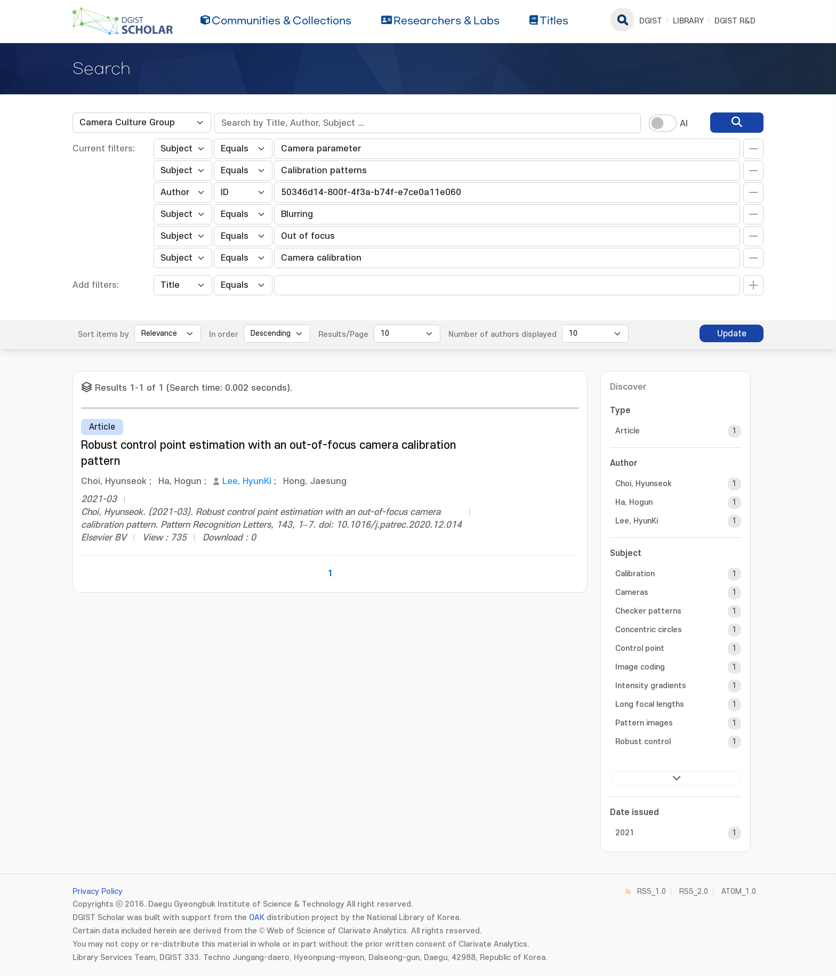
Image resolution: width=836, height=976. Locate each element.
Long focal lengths (649, 704)
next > (675, 778)
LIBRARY (688, 21)
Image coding (640, 667)
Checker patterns (648, 611)
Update (731, 333)
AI (684, 123)
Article (627, 430)
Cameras (631, 592)
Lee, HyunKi (246, 481)
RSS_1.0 (651, 892)
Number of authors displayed (502, 334)
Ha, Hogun (634, 502)
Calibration (635, 573)
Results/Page (343, 334)
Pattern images (644, 723)
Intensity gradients (650, 685)
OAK (256, 917)
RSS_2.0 (693, 892)
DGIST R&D (734, 21)
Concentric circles (648, 629)
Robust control (643, 741)
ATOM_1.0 (738, 892)
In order (223, 334)
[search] (736, 122)
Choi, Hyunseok (643, 483)
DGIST (650, 21)
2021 (624, 832)
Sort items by (103, 334)
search (622, 19)
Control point (639, 648)
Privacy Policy (98, 891)
